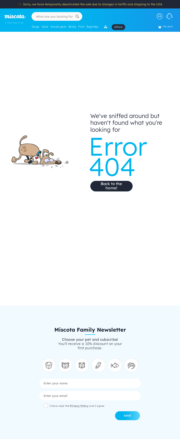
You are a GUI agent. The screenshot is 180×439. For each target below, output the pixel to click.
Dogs (36, 27)
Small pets (58, 27)
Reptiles (93, 27)
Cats (45, 27)
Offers (118, 27)
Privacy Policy (79, 405)
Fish (81, 27)
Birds (72, 27)
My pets (165, 27)
